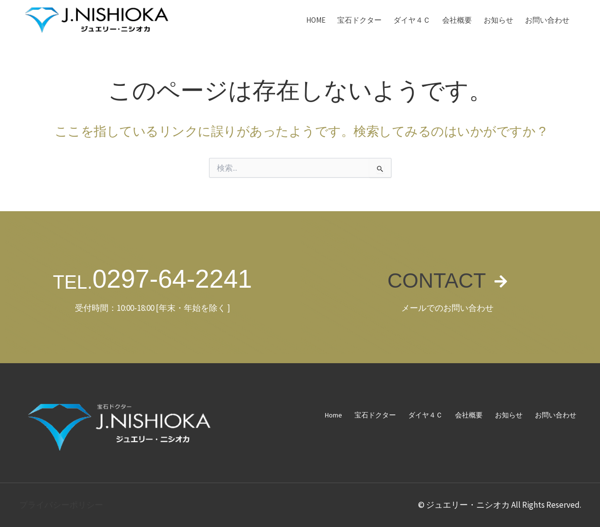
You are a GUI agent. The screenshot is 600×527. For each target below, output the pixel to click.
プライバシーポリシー (61, 504)
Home (315, 20)
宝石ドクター (359, 20)
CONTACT (435, 278)
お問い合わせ (547, 20)
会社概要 (457, 20)
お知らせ (498, 20)
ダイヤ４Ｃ (411, 20)
